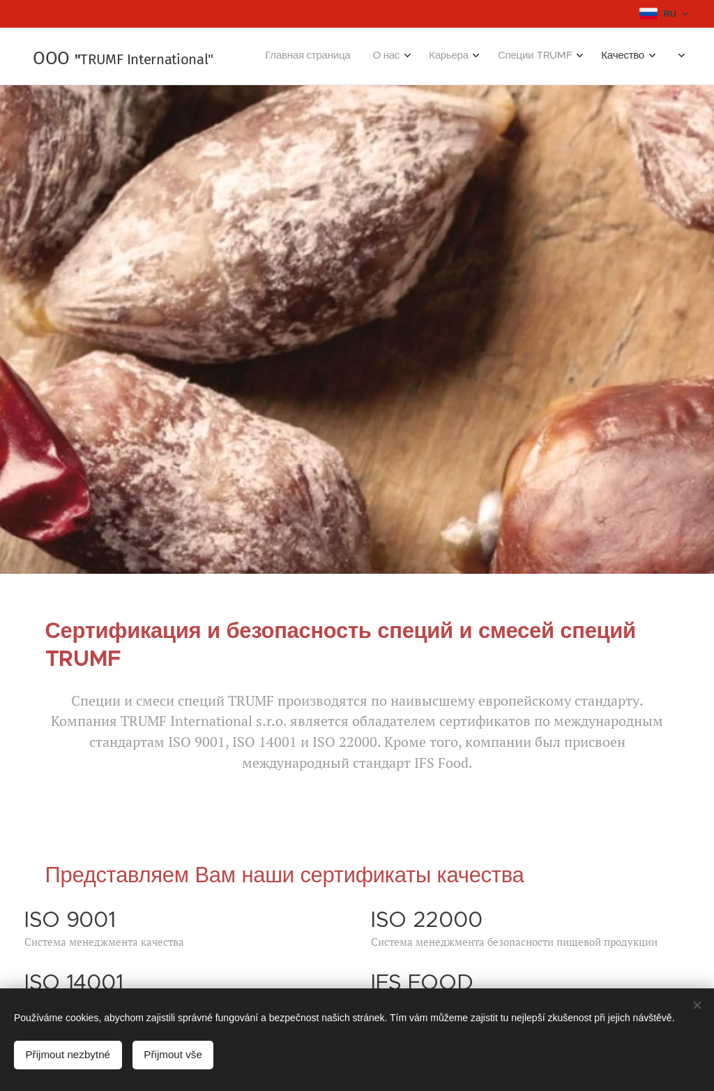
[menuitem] (480, 56)
